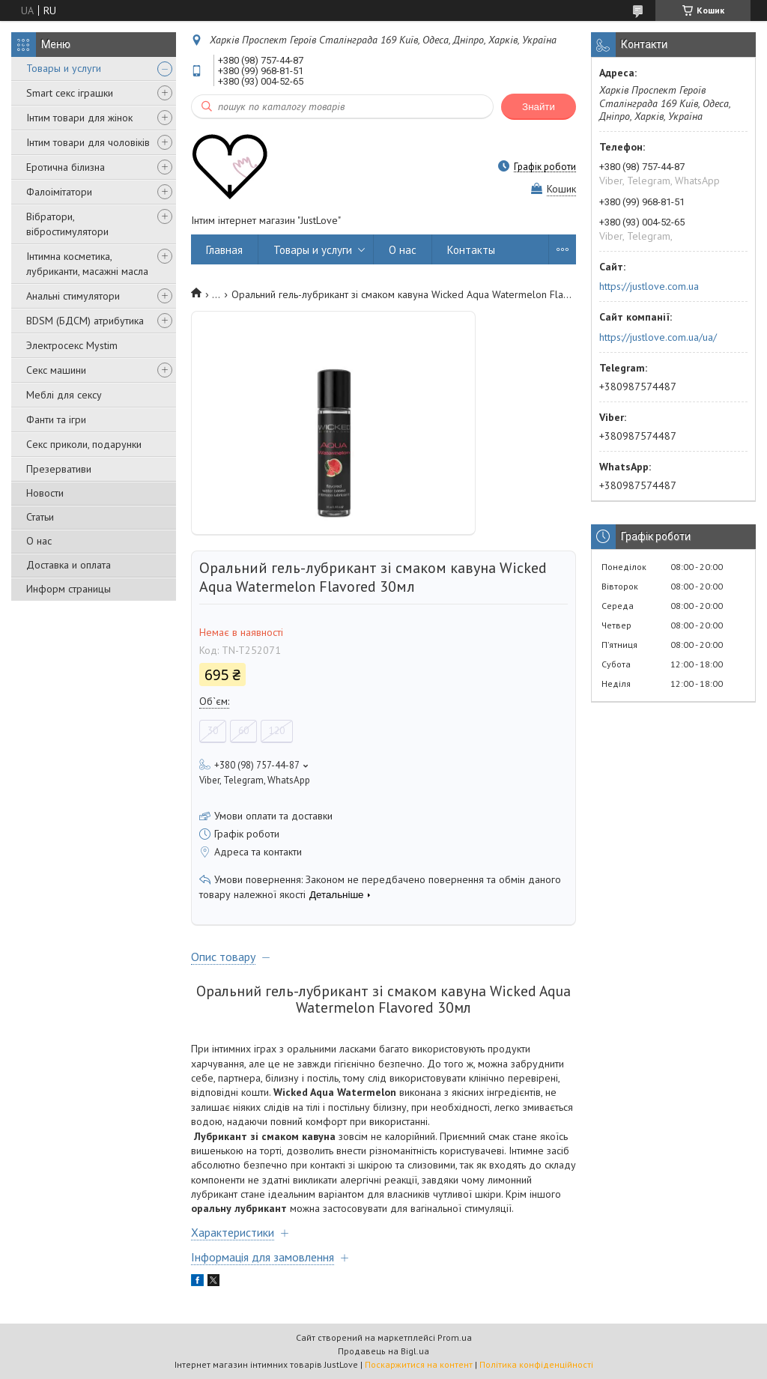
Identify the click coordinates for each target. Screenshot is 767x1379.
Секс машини (56, 370)
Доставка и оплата (68, 565)
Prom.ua (454, 1337)
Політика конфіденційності (536, 1364)
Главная (224, 249)
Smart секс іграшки (69, 93)
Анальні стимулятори (73, 296)
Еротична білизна (65, 167)
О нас (39, 541)
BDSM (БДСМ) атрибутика (85, 320)
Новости (45, 493)
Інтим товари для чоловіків (88, 142)
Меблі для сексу (64, 394)
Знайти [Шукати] (538, 106)
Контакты (471, 249)
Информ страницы (68, 588)
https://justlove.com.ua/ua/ (658, 337)
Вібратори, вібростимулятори (67, 224)
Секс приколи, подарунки (84, 444)
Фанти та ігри (56, 419)
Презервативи (58, 469)
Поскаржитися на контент (419, 1364)
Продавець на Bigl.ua (383, 1351)
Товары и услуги (63, 68)
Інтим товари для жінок (79, 117)
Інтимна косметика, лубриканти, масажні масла (87, 263)
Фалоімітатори (59, 191)
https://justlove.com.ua (649, 286)
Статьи (40, 517)
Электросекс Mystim (72, 345)
